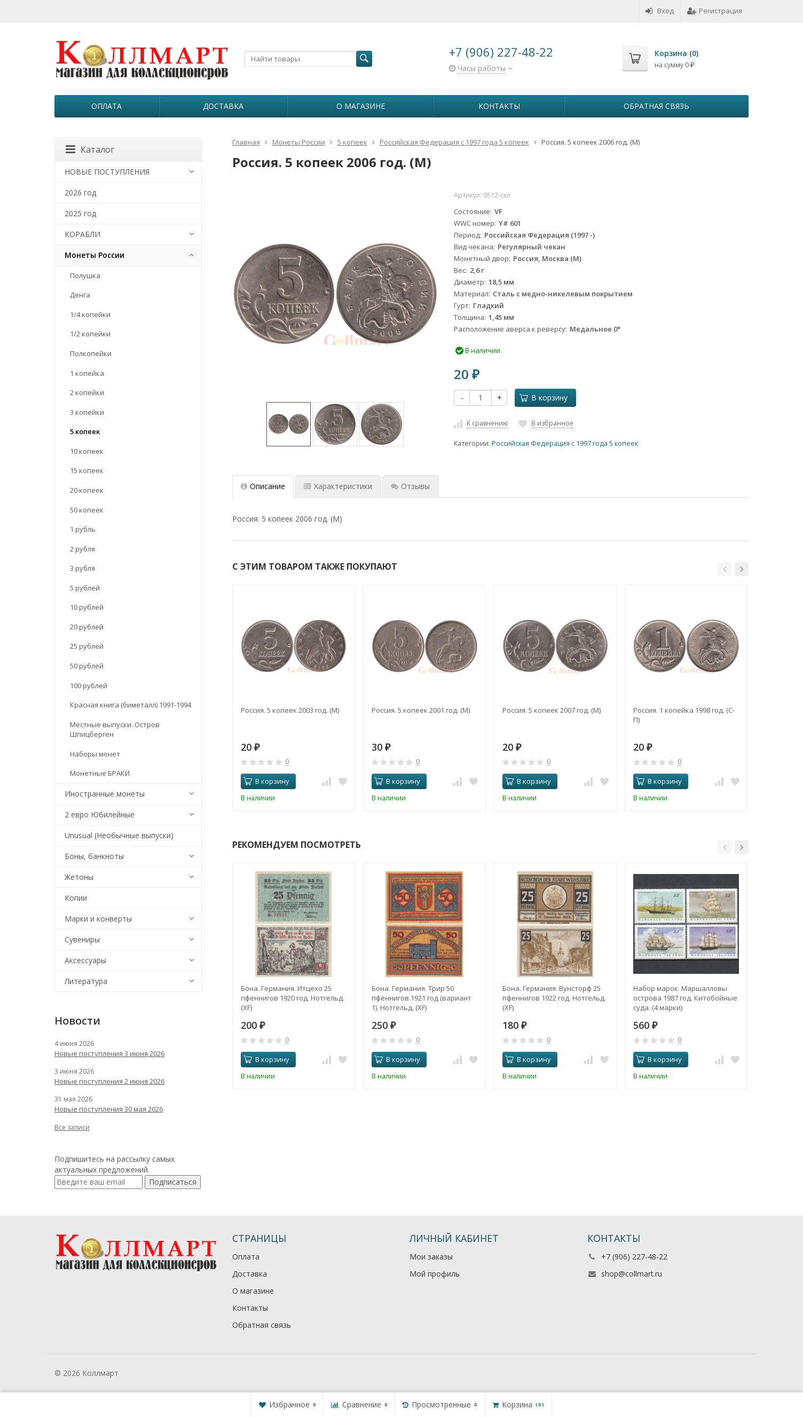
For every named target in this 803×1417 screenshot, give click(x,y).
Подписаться (172, 1182)
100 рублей (88, 685)
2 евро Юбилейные (100, 814)
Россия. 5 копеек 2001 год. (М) (421, 710)
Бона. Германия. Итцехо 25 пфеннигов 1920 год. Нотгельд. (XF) (292, 997)
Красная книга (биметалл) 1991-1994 (130, 705)
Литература (86, 981)
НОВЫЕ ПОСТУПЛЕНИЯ (107, 172)
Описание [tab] (263, 486)
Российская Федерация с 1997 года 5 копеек (565, 443)
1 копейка (87, 373)
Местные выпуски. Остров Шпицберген (115, 729)
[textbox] (308, 59)
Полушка (85, 275)
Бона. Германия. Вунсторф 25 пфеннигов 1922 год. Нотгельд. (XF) (554, 997)
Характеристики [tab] (338, 486)
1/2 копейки (90, 333)
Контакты (499, 106)
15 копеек (87, 470)
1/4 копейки (90, 314)
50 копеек (87, 510)
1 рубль (83, 529)
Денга (80, 295)
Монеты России (94, 255)
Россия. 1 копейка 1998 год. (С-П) (684, 715)
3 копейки (87, 412)
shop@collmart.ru (631, 1274)
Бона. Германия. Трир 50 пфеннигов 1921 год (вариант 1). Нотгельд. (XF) (421, 997)
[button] (724, 569)
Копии (76, 898)
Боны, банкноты (94, 856)
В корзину (543, 397)
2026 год (80, 192)
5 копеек (85, 431)
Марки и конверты (98, 919)
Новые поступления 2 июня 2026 (109, 1081)
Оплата (106, 106)
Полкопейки (91, 353)
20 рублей (87, 627)
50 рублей (87, 666)
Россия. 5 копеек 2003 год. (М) (290, 710)
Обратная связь (656, 106)
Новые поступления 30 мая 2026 (108, 1109)
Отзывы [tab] (410, 486)
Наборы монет (95, 754)
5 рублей (85, 588)
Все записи (72, 1127)
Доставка (223, 106)
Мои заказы (431, 1256)
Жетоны (79, 877)
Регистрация (714, 10)
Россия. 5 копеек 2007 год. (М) (551, 710)
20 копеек (87, 490)
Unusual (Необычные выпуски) (119, 835)
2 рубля (82, 549)
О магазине (360, 106)
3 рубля (82, 568)
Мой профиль (435, 1274)
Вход (659, 10)
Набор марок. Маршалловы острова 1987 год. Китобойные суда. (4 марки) (685, 997)
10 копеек (87, 451)
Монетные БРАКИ (100, 773)
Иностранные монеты (105, 794)
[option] (288, 424)
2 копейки (87, 392)
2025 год (80, 213)
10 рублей (87, 607)
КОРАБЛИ (82, 234)
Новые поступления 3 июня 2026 (109, 1053)
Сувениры (82, 939)
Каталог (90, 149)
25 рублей (87, 646)
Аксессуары (85, 960)
